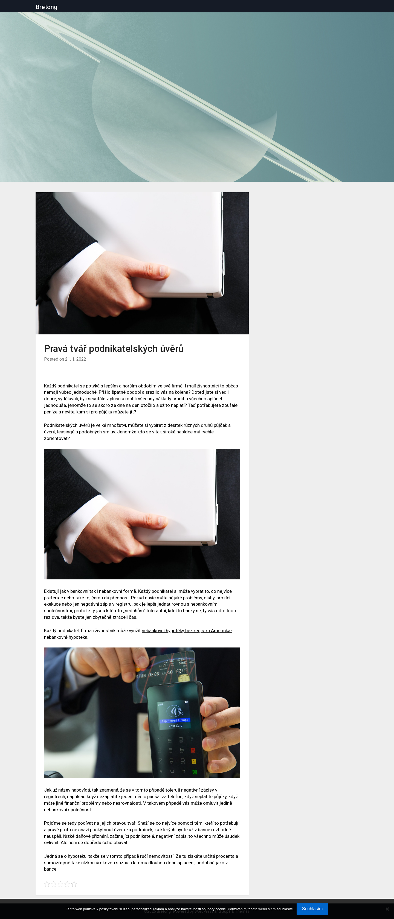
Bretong (46, 7)
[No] (387, 909)
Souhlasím (312, 908)
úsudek (231, 836)
